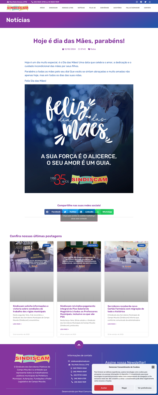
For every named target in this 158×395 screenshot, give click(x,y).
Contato (147, 8)
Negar (124, 388)
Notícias (81, 8)
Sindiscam (53, 8)
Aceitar (104, 388)
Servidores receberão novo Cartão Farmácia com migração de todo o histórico (126, 309)
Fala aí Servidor (132, 8)
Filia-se (92, 8)
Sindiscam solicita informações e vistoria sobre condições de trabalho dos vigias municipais (31, 309)
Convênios (104, 8)
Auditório (117, 8)
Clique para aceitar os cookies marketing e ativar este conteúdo (79, 217)
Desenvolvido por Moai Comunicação (79, 391)
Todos (93, 49)
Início (42, 8)
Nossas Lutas (67, 8)
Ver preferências (144, 388)
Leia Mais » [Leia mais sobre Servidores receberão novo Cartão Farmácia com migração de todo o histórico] (112, 324)
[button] (153, 367)
